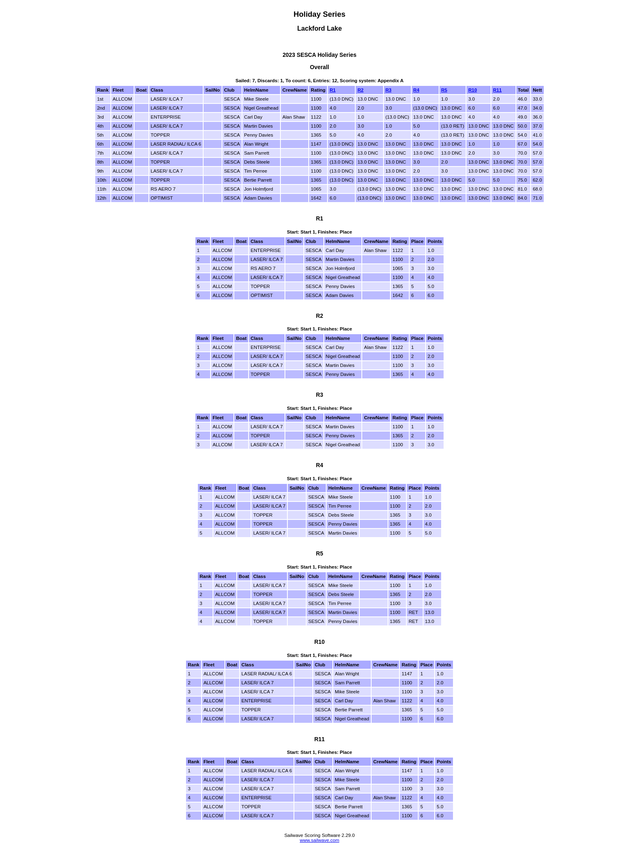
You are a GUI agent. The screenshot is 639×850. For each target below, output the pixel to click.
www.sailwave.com (319, 840)
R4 (416, 90)
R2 (360, 90)
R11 (497, 90)
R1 (333, 90)
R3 (389, 90)
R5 (444, 90)
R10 (472, 90)
